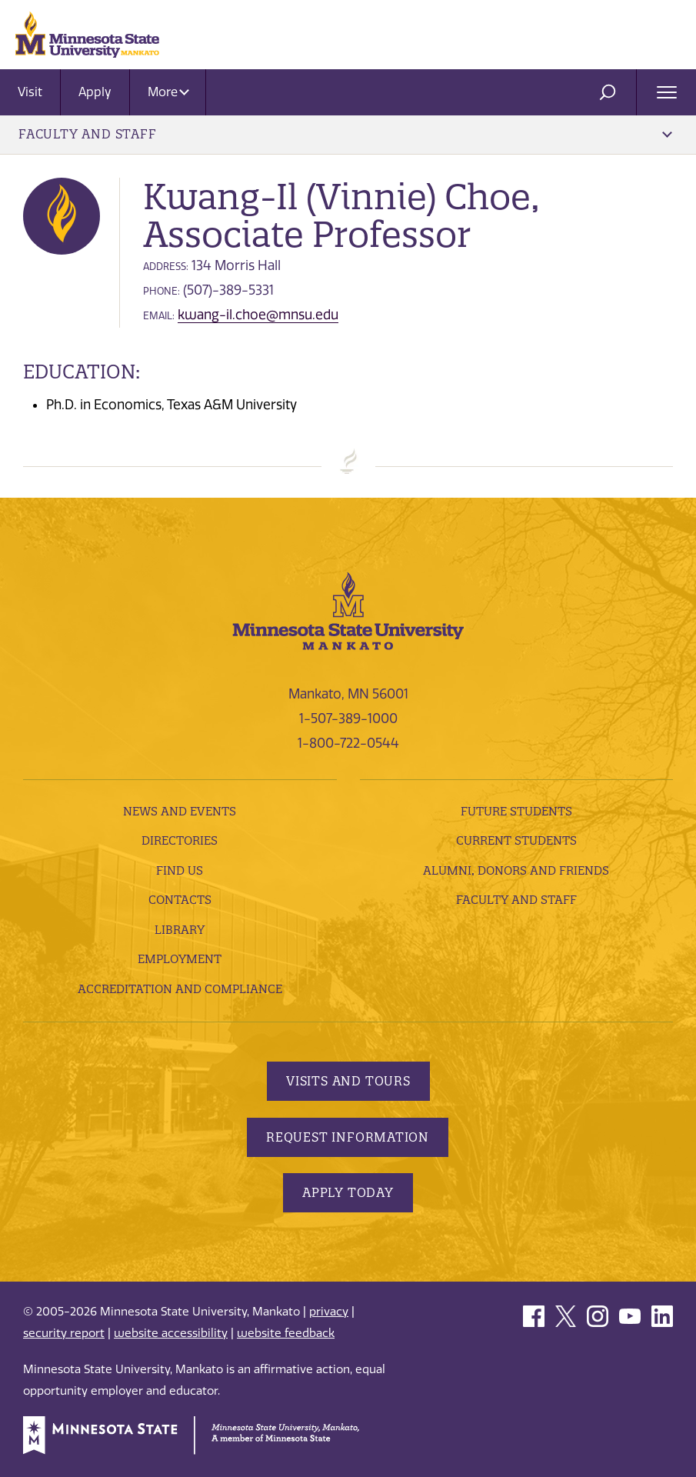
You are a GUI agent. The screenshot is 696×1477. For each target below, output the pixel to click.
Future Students (516, 811)
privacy (328, 1312)
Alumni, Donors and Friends (516, 870)
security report (64, 1333)
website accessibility (171, 1333)
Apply (95, 92)
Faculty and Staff (345, 134)
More (168, 92)
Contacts (179, 899)
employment (179, 959)
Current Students (516, 840)
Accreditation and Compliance (180, 989)
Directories (180, 840)
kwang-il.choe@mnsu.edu (258, 314)
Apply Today (348, 1192)
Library (180, 929)
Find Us (179, 870)
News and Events (179, 811)
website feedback (286, 1333)
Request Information (347, 1137)
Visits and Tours (348, 1081)
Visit (30, 92)
